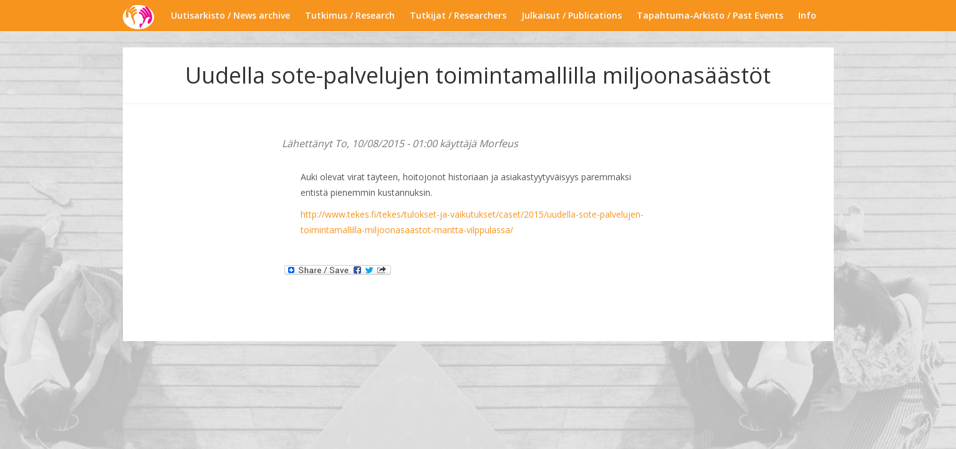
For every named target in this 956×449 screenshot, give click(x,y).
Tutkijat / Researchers (458, 15)
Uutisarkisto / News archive (230, 15)
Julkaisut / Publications (571, 15)
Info (807, 15)
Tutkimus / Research (350, 15)
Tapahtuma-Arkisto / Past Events (710, 15)
